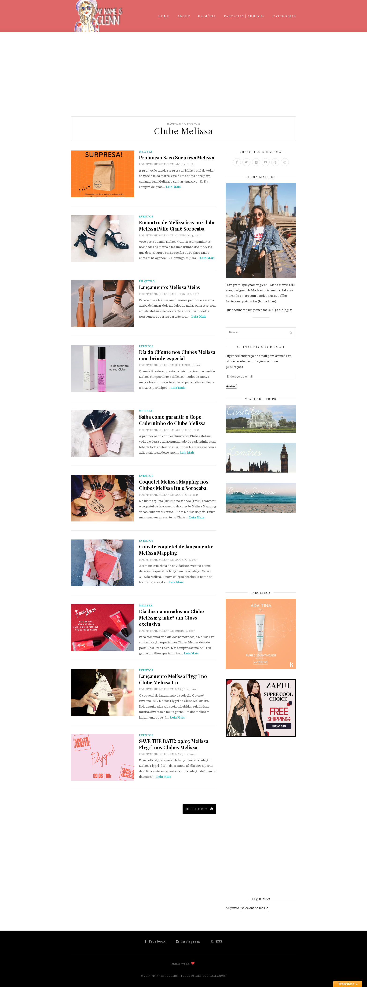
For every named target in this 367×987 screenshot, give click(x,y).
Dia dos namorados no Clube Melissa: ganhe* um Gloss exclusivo (171, 617)
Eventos (146, 216)
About (183, 16)
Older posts (199, 809)
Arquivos (232, 908)
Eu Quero (147, 281)
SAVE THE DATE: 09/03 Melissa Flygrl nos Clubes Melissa (173, 744)
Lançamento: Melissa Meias (169, 287)
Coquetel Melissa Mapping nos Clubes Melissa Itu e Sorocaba (173, 484)
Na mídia (207, 16)
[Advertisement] (183, 74)
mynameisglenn (157, 164)
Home (163, 16)
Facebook (155, 941)
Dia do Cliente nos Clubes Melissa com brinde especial (177, 355)
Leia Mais (173, 187)
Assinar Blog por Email (260, 347)
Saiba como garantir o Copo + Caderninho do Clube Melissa (172, 420)
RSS (216, 941)
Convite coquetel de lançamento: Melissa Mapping (176, 549)
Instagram (188, 941)
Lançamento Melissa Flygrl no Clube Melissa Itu (173, 679)
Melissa (145, 151)
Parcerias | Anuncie (244, 16)
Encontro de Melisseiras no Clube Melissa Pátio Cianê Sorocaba (177, 225)
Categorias (284, 16)
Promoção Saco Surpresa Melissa (176, 157)
